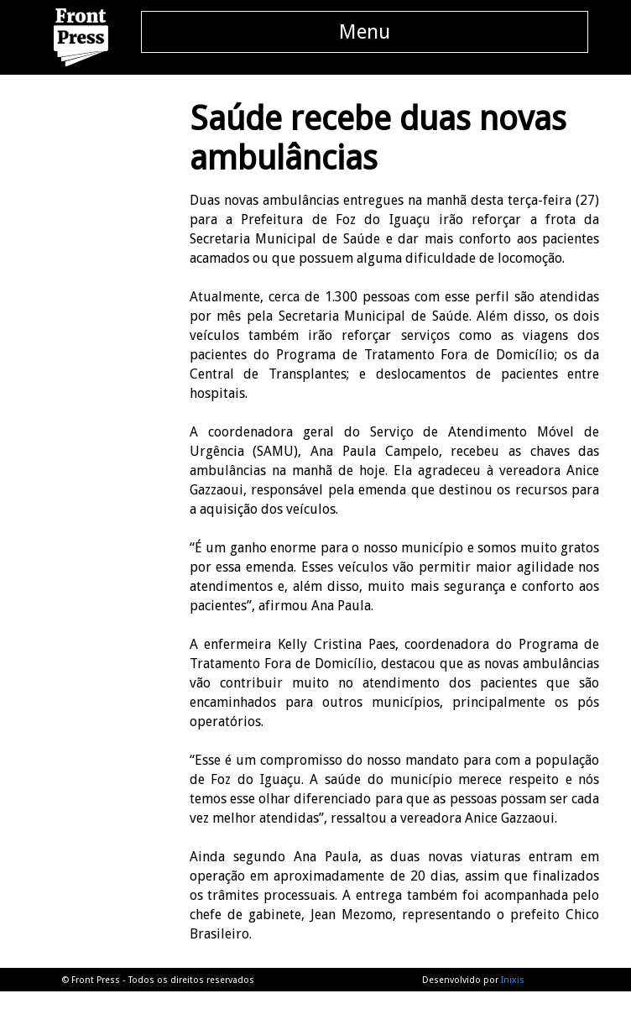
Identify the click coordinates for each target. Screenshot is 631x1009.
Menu (364, 32)
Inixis (512, 980)
